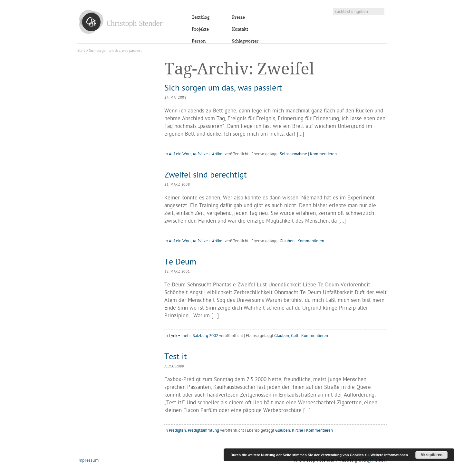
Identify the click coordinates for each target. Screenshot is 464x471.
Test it (175, 357)
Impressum (88, 460)
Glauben (287, 241)
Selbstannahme (293, 154)
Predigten (177, 430)
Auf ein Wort (180, 154)
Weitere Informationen (389, 455)
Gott (294, 336)
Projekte (200, 29)
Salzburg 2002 (205, 336)
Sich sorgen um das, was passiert (223, 88)
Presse (238, 17)
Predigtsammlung (203, 430)
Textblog (200, 17)
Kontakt (240, 29)
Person (199, 41)
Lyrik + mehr (180, 336)
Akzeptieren (431, 455)
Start (81, 50)
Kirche (297, 430)
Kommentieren (323, 154)
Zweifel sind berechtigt (205, 175)
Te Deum (180, 262)
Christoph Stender (121, 22)
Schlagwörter (245, 41)
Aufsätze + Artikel (208, 154)
